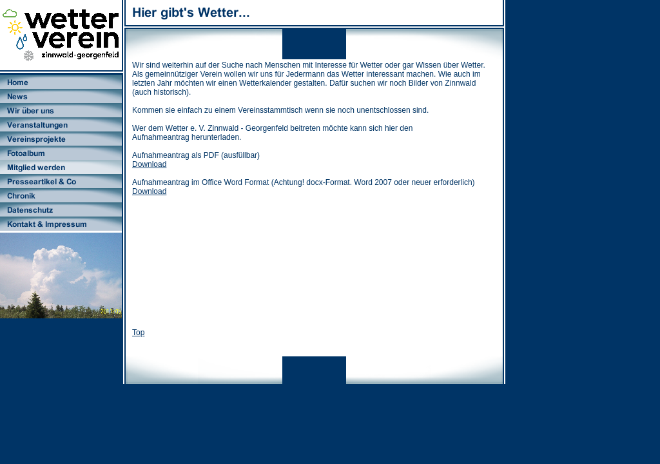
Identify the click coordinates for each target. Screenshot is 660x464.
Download (149, 164)
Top (138, 332)
